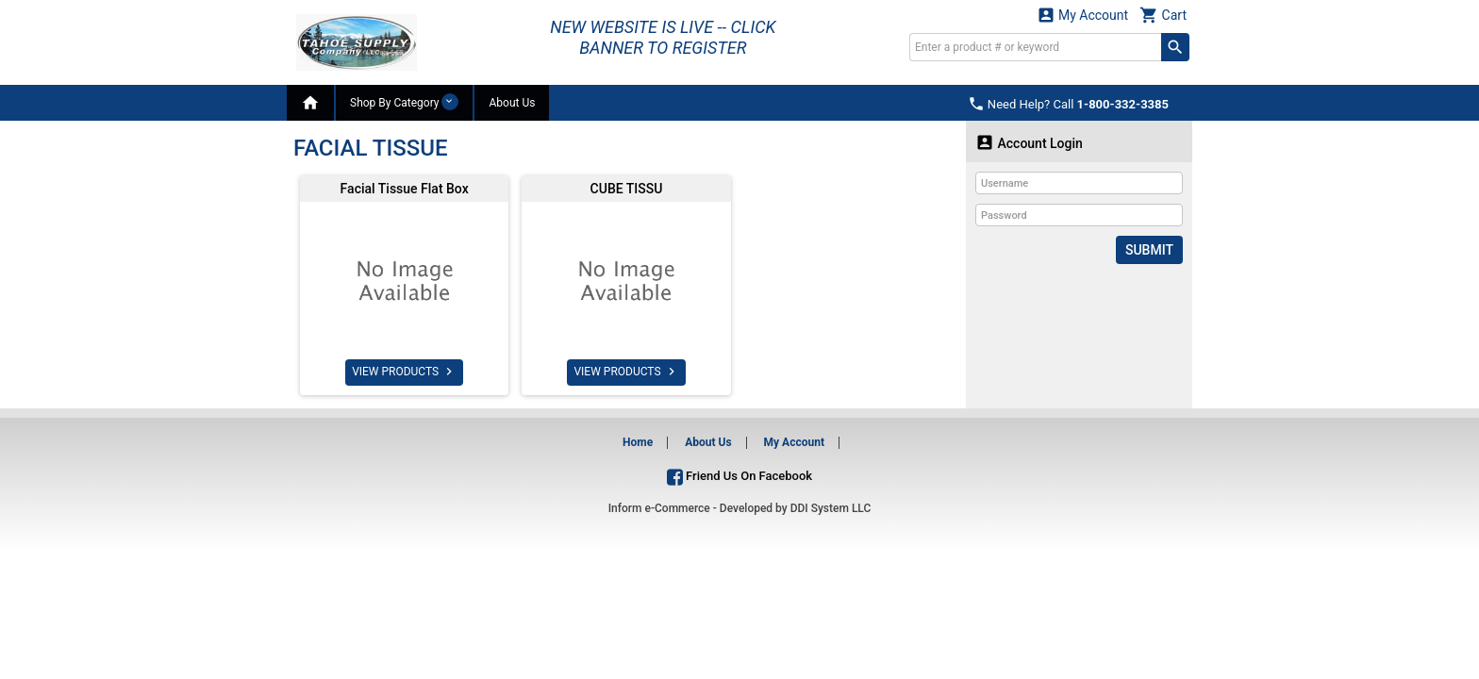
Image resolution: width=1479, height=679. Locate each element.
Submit (1149, 249)
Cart (1163, 15)
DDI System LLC (831, 508)
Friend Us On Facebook (739, 476)
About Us (512, 102)
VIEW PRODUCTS (404, 371)
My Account (1083, 15)
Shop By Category (404, 101)
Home (638, 442)
